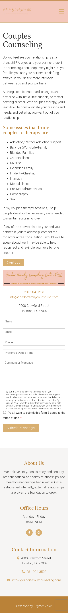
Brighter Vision (43, 606)
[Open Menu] (61, 11)
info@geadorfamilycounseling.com (34, 297)
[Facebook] (29, 532)
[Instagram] (39, 532)
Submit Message (21, 428)
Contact (13, 262)
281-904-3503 (34, 292)
